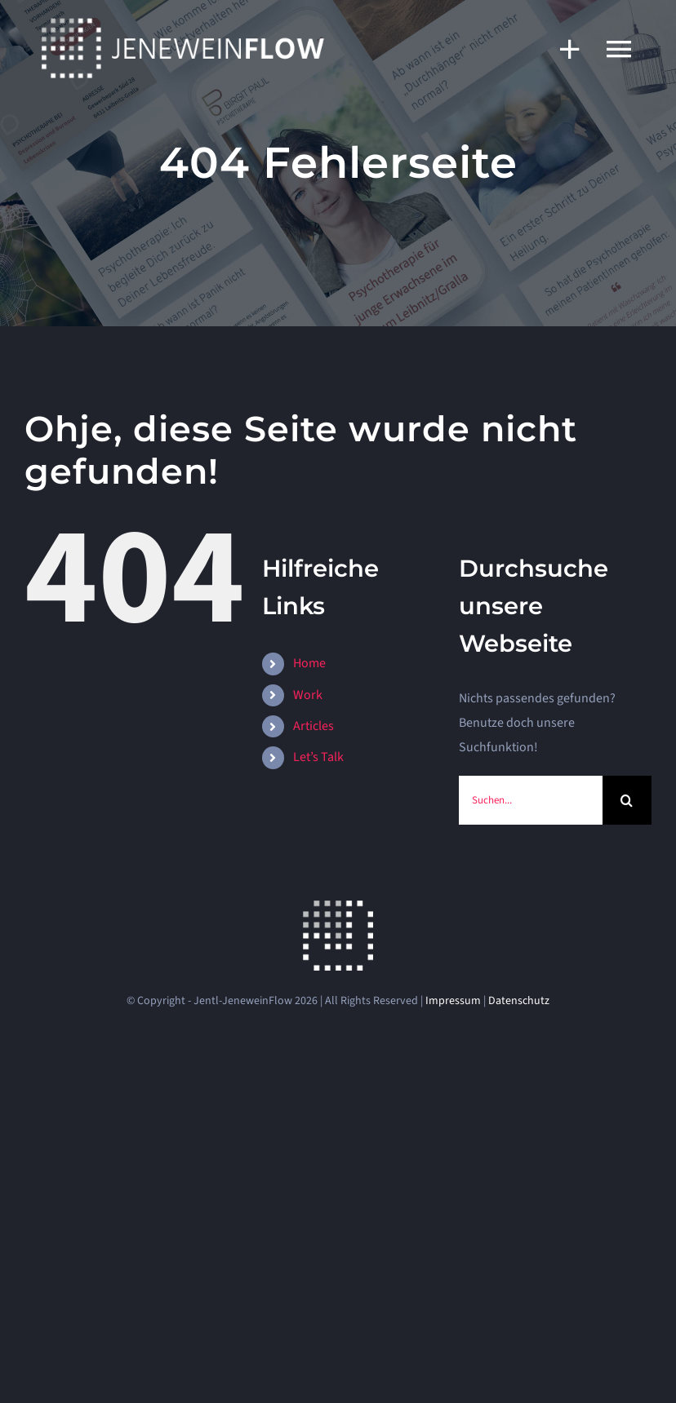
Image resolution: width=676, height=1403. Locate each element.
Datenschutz (518, 1001)
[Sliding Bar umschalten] (561, 48)
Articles (313, 726)
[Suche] (627, 800)
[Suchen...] (531, 800)
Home (309, 663)
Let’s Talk (318, 757)
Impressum (453, 1001)
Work (307, 695)
